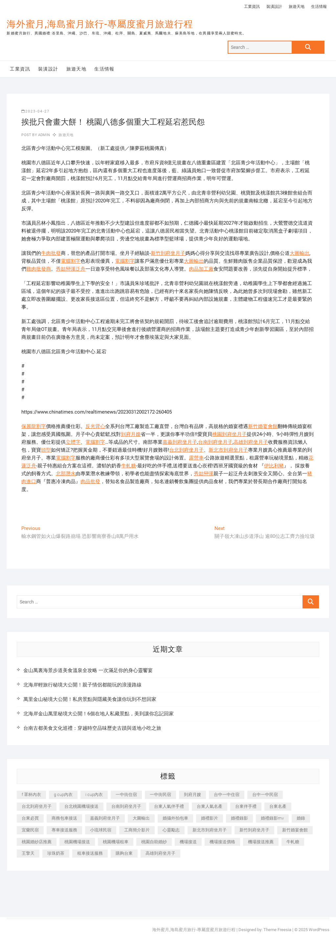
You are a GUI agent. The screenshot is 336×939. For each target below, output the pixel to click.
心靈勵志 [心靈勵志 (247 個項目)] (171, 829)
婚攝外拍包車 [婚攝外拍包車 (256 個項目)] (175, 818)
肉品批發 (90, 481)
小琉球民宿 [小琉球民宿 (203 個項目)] (100, 829)
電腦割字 (70, 261)
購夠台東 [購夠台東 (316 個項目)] (124, 853)
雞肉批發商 (38, 269)
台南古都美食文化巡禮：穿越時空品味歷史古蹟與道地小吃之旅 (92, 728)
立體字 (73, 442)
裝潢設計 (274, 6)
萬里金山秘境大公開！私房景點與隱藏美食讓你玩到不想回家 (89, 699)
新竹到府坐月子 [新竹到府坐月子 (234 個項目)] (254, 829)
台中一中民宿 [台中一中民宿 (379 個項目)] (265, 794)
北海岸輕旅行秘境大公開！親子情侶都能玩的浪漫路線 (82, 685)
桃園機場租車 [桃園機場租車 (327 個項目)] (115, 841)
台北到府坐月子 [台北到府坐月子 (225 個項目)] (37, 806)
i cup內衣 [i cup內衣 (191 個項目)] (94, 794)
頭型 (46, 450)
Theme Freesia (277, 929)
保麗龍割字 (33, 426)
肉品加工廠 (201, 269)
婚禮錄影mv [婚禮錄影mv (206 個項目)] (272, 818)
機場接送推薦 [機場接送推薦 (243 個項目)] (261, 841)
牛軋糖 (128, 466)
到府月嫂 (131, 434)
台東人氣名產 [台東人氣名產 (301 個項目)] (209, 806)
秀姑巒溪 (203, 474)
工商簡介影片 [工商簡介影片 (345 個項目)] (137, 829)
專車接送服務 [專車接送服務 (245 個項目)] (64, 829)
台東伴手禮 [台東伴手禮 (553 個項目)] (246, 806)
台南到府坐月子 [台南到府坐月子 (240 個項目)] (126, 806)
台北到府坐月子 (186, 450)
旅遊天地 (296, 6)
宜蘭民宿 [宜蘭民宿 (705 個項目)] (30, 829)
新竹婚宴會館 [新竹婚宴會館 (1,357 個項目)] (295, 829)
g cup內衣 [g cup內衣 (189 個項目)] (63, 794)
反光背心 (95, 426)
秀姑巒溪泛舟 (70, 269)
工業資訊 (252, 6)
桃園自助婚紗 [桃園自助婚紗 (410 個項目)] (154, 841)
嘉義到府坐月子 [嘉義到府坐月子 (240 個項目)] (105, 818)
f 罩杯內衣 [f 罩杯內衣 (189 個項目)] (31, 794)
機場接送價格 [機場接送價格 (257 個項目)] (222, 841)
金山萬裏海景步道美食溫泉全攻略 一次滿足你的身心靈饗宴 (88, 670)
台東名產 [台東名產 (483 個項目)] (277, 806)
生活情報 (319, 6)
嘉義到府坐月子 (180, 442)
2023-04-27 (35, 111)
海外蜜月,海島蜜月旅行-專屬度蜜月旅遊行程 (100, 24)
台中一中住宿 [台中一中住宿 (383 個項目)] (226, 794)
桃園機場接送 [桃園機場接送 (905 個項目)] (77, 841)
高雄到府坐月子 (251, 442)
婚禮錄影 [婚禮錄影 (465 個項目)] (239, 818)
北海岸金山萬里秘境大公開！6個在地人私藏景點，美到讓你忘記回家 (98, 714)
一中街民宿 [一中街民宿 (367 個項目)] (160, 794)
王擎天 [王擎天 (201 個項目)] (28, 853)
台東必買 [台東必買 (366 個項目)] (30, 818)
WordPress (319, 929)
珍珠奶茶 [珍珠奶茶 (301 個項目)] (55, 853)
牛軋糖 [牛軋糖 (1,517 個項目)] (292, 841)
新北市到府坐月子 (228, 450)
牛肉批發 (51, 253)
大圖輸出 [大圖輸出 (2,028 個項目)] (141, 818)
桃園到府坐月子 (229, 434)
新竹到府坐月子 (168, 253)
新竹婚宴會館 (263, 426)
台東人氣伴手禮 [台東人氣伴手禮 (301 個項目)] (169, 806)
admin (43, 135)
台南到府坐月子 (215, 442)
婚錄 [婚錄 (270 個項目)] (301, 818)
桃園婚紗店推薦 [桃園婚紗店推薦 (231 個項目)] (37, 841)
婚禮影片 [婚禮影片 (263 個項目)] (209, 818)
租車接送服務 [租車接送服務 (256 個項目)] (90, 853)
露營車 (196, 458)
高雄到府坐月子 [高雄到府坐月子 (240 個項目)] (160, 853)
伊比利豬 (274, 466)
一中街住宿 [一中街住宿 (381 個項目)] (126, 794)
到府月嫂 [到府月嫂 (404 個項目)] (192, 794)
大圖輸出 (299, 253)
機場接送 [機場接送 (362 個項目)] (188, 841)
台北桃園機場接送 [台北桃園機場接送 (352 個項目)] (81, 806)
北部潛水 (66, 474)
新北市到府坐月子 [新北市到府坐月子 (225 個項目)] (209, 829)
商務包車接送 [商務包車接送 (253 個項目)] (64, 818)
